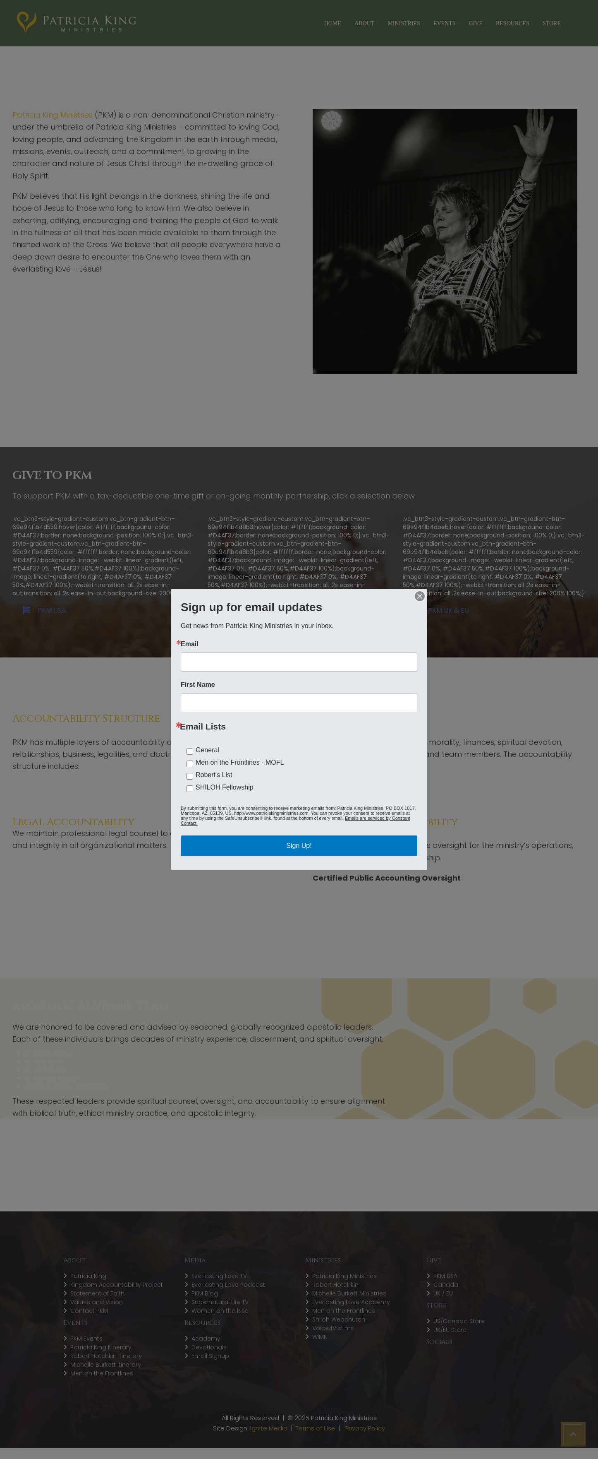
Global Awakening (100, 1054)
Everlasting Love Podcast (228, 1285)
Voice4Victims (333, 1328)
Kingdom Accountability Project (116, 1285)
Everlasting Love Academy (351, 1302)
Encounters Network (101, 1070)
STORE (552, 23)
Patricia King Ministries (344, 1276)
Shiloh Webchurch (338, 1319)
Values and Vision (96, 1302)
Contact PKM (89, 1311)
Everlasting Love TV (219, 1276)
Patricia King (88, 1276)
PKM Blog (204, 1293)
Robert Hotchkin (335, 1285)
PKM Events (86, 1338)
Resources (512, 23)
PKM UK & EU (441, 610)
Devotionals (209, 1347)
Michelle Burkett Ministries (349, 1293)
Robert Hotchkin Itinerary (106, 1356)
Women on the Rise (220, 1311)
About (364, 23)
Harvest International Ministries (110, 1062)
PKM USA (44, 610)
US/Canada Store (459, 1321)
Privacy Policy (365, 1428)
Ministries (404, 23)
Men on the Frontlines (101, 1373)
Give (476, 23)
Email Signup (210, 1356)
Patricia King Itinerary (101, 1347)
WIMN (320, 1337)
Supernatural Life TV (220, 1302)
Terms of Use (315, 1428)
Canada (445, 1285)
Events (444, 23)
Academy (205, 1338)
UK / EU (443, 1293)
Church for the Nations (119, 1078)
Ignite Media (268, 1428)
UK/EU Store (449, 1330)
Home (332, 23)
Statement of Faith (97, 1293)
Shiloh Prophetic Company (148, 1087)
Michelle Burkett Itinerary (105, 1364)
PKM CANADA (247, 610)
